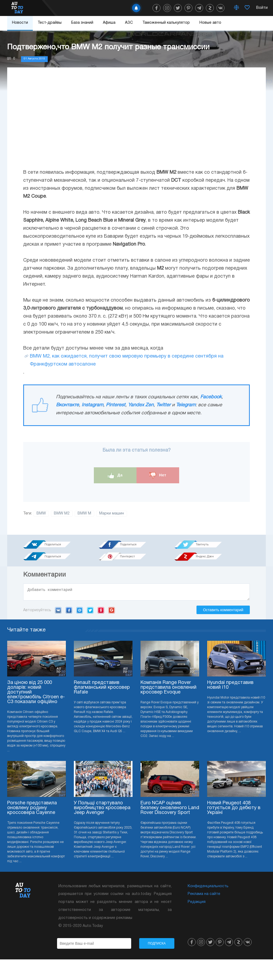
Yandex (101, 612)
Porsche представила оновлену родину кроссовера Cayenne (32, 809)
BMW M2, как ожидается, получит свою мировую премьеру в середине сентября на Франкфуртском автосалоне (126, 360)
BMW (41, 513)
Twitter (163, 405)
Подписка (157, 945)
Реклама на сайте (204, 895)
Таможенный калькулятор (166, 23)
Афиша (109, 23)
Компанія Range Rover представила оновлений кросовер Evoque (168, 689)
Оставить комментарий (223, 611)
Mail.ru (79, 612)
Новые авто (210, 23)
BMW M (84, 513)
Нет (157, 475)
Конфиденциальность (208, 888)
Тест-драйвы (50, 23)
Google (111, 612)
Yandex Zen (141, 405)
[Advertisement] (136, 123)
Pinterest (115, 405)
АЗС (129, 23)
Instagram (92, 405)
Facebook (211, 397)
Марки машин (111, 513)
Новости (20, 23)
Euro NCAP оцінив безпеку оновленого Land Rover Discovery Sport (169, 809)
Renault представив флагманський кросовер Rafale (102, 689)
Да (115, 475)
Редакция (197, 903)
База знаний (82, 23)
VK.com (58, 612)
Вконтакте (67, 405)
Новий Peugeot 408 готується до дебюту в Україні (233, 809)
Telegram (185, 405)
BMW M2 (62, 513)
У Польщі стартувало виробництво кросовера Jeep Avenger (102, 809)
